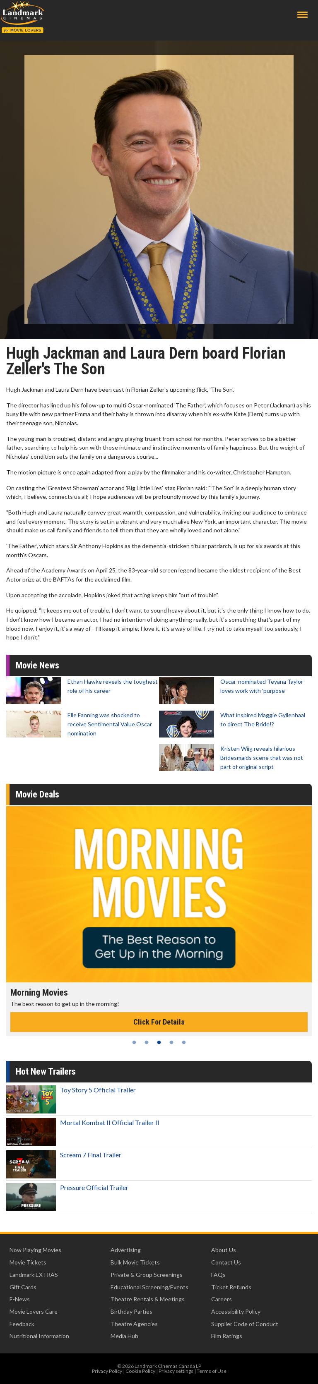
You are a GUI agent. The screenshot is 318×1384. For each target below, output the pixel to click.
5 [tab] (184, 1042)
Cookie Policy (140, 1371)
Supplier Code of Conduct (244, 1323)
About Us (223, 1249)
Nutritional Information (39, 1335)
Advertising (126, 1249)
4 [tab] (171, 1042)
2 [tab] (146, 1042)
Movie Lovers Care (34, 1311)
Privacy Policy (107, 1371)
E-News (20, 1299)
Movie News (37, 665)
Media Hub (124, 1335)
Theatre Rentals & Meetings (148, 1299)
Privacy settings (176, 1371)
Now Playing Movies (35, 1249)
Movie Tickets (28, 1262)
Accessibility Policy (235, 1311)
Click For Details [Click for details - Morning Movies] (159, 1022)
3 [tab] (159, 1042)
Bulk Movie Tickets (135, 1262)
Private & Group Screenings (147, 1274)
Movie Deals (37, 794)
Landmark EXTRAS (34, 1274)
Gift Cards (23, 1287)
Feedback (22, 1323)
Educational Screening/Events (149, 1287)
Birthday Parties (131, 1311)
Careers (221, 1299)
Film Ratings (226, 1335)
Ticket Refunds (231, 1287)
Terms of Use (211, 1371)
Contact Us (226, 1262)
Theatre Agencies (134, 1323)
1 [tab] (134, 1042)
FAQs (218, 1274)
